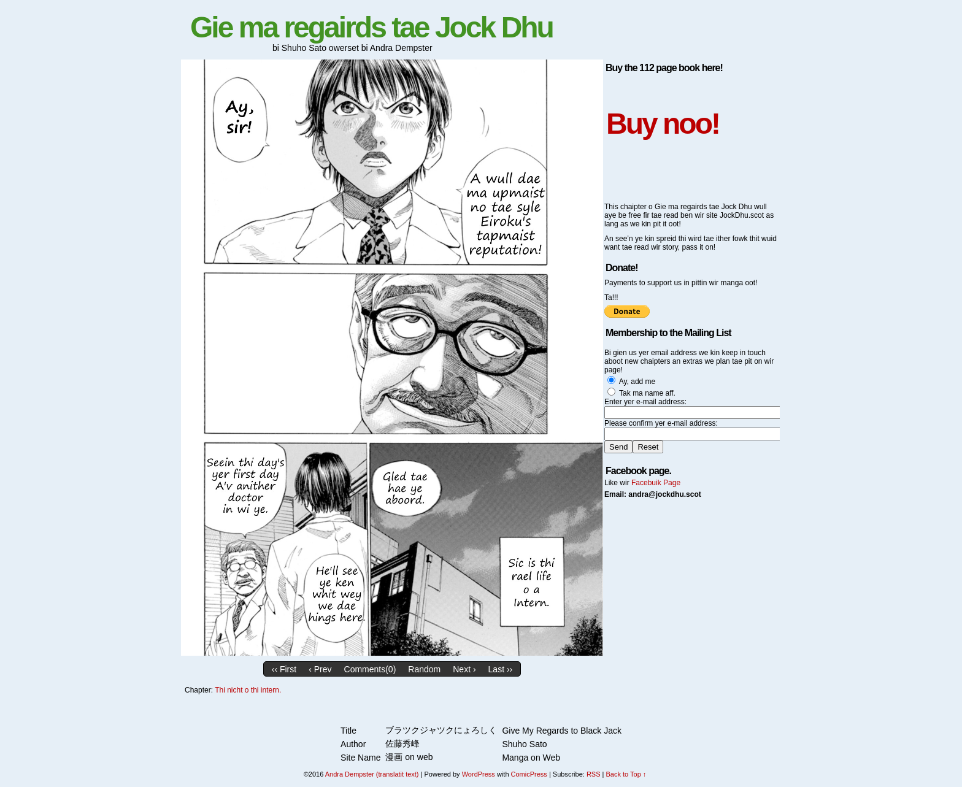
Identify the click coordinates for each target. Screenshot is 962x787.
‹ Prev (320, 669)
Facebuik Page (655, 482)
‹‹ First (284, 669)
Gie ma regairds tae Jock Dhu (371, 27)
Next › (464, 669)
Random (424, 669)
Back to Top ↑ (626, 774)
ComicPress (529, 774)
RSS (594, 774)
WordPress (478, 774)
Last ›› (500, 669)
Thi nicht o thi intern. (248, 690)
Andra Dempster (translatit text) (372, 774)
